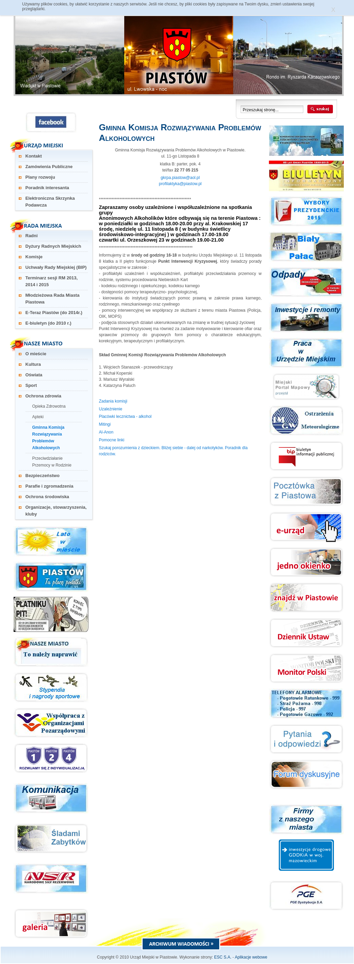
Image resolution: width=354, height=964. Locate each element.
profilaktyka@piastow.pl (180, 183)
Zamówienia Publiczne (49, 166)
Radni (32, 235)
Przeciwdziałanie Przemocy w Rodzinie (51, 462)
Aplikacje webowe (251, 957)
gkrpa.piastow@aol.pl (180, 177)
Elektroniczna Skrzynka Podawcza (50, 202)
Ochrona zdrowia (43, 395)
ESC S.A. (222, 957)
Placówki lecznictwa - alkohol (125, 416)
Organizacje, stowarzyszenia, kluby (56, 511)
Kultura (33, 364)
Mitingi (105, 424)
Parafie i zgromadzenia (50, 486)
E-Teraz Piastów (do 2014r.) (54, 312)
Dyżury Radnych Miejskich (53, 246)
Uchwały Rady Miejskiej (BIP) (56, 267)
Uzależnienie (111, 409)
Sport (31, 385)
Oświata (34, 374)
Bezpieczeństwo (43, 475)
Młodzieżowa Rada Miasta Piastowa (53, 299)
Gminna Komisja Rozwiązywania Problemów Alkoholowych (48, 437)
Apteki (38, 416)
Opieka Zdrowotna (49, 406)
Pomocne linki (112, 440)
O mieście (36, 353)
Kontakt (34, 156)
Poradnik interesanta (47, 187)
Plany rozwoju (40, 177)
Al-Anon (106, 432)
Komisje (34, 256)
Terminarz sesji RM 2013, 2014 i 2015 (52, 281)
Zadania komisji (113, 401)
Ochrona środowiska (47, 496)
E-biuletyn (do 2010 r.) (48, 323)
